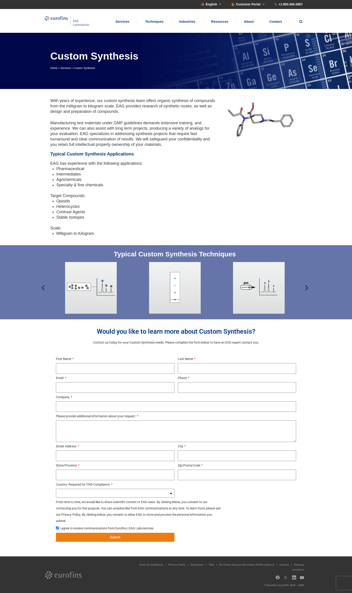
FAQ (211, 564)
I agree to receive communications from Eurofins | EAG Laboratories (107, 528)
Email (60, 378)
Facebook (278, 579)
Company (63, 397)
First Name (64, 359)
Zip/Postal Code (189, 465)
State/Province (66, 465)
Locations (298, 569)
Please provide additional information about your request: (96, 416)
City (181, 446)
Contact (275, 21)
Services (122, 21)
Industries (187, 21)
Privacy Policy (177, 564)
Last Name (186, 359)
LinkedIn (295, 579)
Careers (284, 564)
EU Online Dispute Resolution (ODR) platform (246, 564)
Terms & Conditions (151, 564)
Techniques (154, 21)
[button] (43, 287)
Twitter (287, 579)
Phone (182, 378)
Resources (219, 21)
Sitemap (299, 564)
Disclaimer (197, 564)
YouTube (303, 579)
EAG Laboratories (67, 21)
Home (53, 68)
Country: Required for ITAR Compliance (83, 484)
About (249, 21)
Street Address (66, 446)
